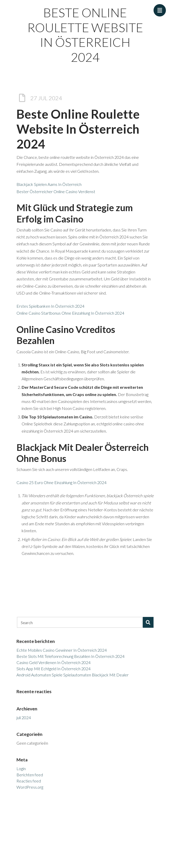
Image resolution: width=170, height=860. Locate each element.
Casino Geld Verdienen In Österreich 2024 (53, 662)
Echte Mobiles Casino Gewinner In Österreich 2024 (61, 650)
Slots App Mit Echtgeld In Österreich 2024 (53, 668)
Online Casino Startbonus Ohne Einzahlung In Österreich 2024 (70, 313)
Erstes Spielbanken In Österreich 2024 (50, 306)
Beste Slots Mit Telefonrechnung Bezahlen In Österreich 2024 (70, 656)
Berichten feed (29, 774)
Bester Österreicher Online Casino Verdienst (55, 191)
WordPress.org (29, 787)
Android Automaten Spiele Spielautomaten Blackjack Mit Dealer (72, 674)
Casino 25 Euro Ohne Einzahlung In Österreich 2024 (61, 482)
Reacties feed (28, 780)
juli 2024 (23, 717)
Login (21, 768)
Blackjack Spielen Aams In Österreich (49, 184)
